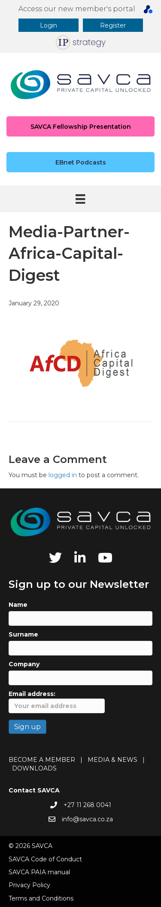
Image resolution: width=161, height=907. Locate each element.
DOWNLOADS (34, 768)
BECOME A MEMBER (42, 760)
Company (24, 664)
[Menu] (80, 199)
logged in (63, 475)
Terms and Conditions (41, 898)
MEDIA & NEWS (112, 760)
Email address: (57, 701)
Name (18, 605)
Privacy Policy (29, 885)
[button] (48, 25)
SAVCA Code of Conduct (45, 859)
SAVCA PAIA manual (39, 872)
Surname (23, 634)
